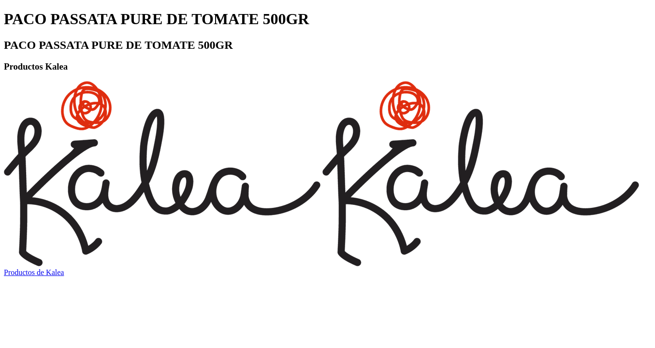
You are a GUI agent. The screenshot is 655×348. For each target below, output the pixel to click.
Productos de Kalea (34, 272)
